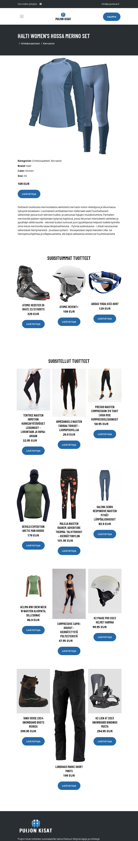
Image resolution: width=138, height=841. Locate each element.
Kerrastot (49, 43)
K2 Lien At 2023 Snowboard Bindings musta (104, 722)
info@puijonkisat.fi (110, 4)
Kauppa (111, 16)
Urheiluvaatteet (30, 43)
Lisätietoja (29, 193)
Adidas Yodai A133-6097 (104, 304)
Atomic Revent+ (69, 307)
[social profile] (40, 4)
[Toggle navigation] (22, 16)
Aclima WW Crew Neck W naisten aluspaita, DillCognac (33, 611)
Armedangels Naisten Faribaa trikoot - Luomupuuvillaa (69, 426)
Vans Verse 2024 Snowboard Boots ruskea (33, 722)
